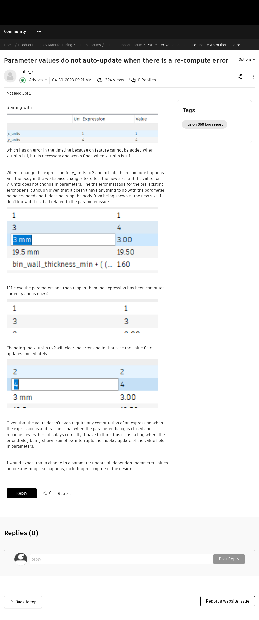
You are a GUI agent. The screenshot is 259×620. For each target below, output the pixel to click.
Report (64, 493)
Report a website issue (227, 601)
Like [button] (45, 492)
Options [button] (245, 59)
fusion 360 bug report (204, 124)
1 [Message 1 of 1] (23, 93)
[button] (253, 76)
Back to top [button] (26, 602)
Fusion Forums (89, 44)
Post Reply (229, 559)
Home (9, 44)
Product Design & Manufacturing (45, 44)
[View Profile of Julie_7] (26, 72)
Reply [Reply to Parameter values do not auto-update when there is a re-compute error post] (21, 493)
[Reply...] (121, 559)
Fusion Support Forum (123, 44)
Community (15, 31)
